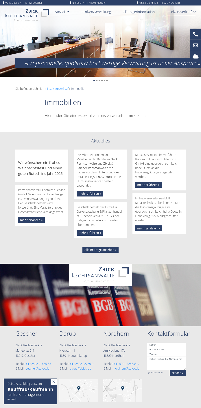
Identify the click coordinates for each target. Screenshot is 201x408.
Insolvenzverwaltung (96, 12)
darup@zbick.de (80, 368)
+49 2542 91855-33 (38, 364)
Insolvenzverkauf (179, 12)
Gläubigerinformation (139, 12)
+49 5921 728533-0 (126, 364)
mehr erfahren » (31, 220)
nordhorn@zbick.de (126, 368)
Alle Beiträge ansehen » (100, 250)
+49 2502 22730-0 (81, 364)
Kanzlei (59, 12)
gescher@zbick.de (37, 368)
